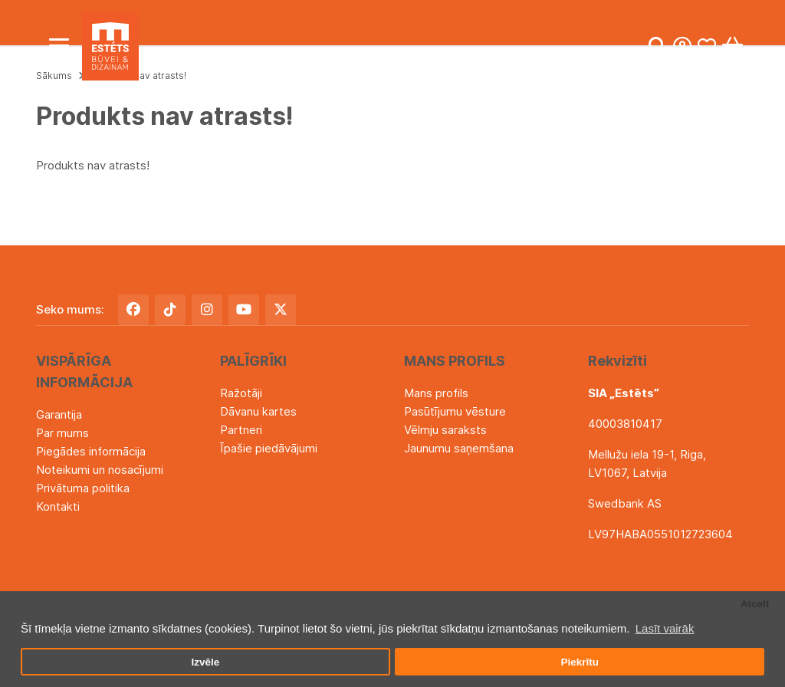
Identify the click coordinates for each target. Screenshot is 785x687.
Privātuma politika (83, 488)
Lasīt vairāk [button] (665, 628)
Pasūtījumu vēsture (455, 411)
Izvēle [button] (205, 662)
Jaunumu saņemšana (459, 448)
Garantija (59, 414)
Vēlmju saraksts (445, 429)
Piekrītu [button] (579, 662)
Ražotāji (241, 393)
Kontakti (58, 506)
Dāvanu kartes (258, 411)
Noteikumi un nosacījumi (99, 469)
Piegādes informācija (91, 451)
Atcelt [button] (755, 604)
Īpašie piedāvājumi (268, 448)
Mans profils (436, 393)
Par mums (62, 433)
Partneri (241, 429)
